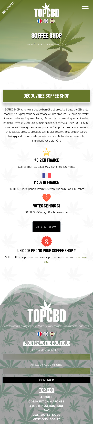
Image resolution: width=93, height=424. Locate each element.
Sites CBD (39, 44)
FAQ (46, 410)
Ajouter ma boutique (46, 406)
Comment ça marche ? (47, 401)
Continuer (46, 380)
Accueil (46, 397)
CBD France (49, 44)
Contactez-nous (47, 415)
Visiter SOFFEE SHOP (46, 226)
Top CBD (29, 44)
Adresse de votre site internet (47, 364)
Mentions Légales (46, 419)
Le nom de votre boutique (46, 350)
